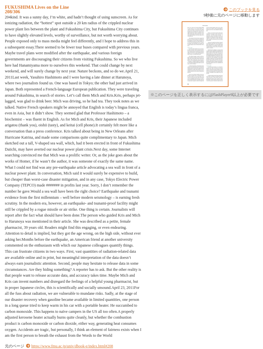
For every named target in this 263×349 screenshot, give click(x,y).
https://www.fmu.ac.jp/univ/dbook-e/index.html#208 (72, 346)
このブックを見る (244, 9)
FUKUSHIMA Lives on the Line (37, 7)
